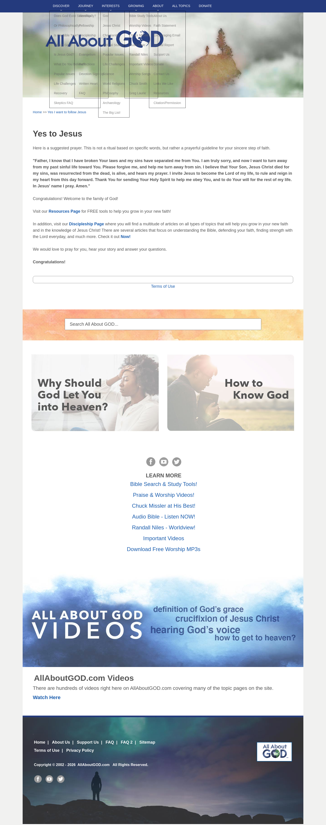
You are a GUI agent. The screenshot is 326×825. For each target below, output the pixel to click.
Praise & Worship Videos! (163, 495)
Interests (111, 6)
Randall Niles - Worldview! (163, 527)
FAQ (109, 742)
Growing (136, 6)
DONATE (205, 6)
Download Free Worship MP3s (163, 549)
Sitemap (147, 742)
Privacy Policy (80, 750)
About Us (61, 742)
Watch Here (46, 697)
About (158, 6)
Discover (61, 6)
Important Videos (163, 538)
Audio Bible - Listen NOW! (163, 517)
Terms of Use (163, 286)
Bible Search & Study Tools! (163, 484)
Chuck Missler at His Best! (163, 506)
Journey (85, 6)
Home (37, 112)
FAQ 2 (127, 742)
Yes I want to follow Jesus (67, 112)
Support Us (88, 742)
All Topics (181, 6)
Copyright (42, 765)
